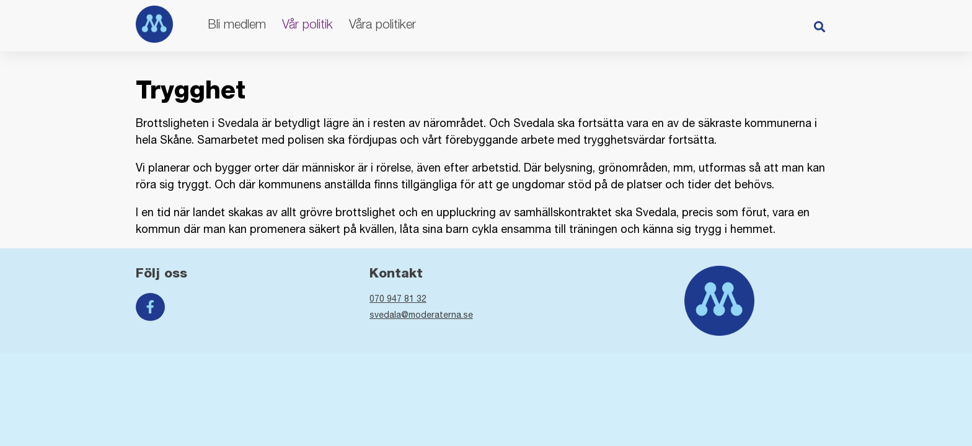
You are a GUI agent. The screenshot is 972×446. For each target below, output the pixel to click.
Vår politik (307, 24)
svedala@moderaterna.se (421, 315)
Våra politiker (382, 24)
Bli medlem (237, 24)
